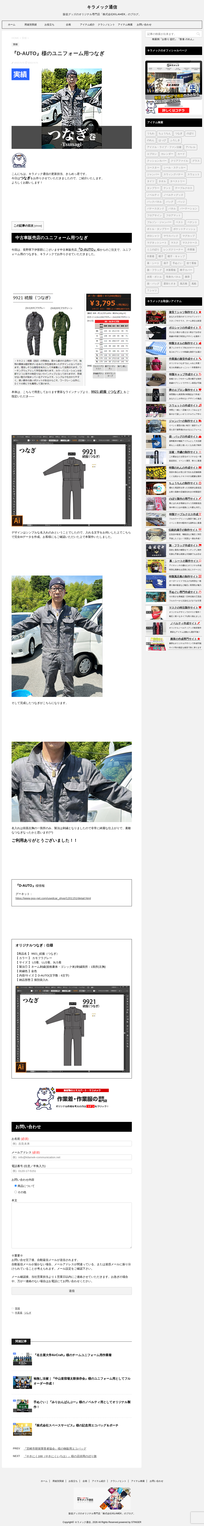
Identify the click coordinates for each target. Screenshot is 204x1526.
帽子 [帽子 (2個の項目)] (161, 256)
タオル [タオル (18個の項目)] (162, 181)
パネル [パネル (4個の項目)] (172, 208)
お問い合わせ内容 (23, 1179)
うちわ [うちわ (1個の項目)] (150, 133)
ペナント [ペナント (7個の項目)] (192, 222)
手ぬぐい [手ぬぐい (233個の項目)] (177, 263)
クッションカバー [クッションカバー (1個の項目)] (157, 161)
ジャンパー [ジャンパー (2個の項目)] (153, 174)
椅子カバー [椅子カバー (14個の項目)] (186, 270)
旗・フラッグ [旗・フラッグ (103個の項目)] (154, 270)
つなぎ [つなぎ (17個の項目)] (178, 133)
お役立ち (49, 24)
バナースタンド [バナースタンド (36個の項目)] (155, 208)
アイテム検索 (125, 24)
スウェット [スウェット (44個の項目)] (193, 174)
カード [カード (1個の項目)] (181, 154)
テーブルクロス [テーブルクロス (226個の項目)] (183, 188)
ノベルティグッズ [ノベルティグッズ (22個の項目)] (173, 195)
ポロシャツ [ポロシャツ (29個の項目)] (153, 236)
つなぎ (27, 1312)
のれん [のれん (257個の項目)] (150, 140)
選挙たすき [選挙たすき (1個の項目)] (169, 284)
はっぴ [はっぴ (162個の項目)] (162, 140)
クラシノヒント (106, 24)
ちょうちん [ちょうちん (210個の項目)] (165, 133)
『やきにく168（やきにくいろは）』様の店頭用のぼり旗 (60, 1456)
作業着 (18, 1312)
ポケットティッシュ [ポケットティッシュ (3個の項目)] (184, 229)
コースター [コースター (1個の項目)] (153, 168)
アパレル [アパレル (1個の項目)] (190, 147)
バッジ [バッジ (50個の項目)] (181, 202)
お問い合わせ (144, 24)
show (38, 225)
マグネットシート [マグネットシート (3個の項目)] (157, 243)
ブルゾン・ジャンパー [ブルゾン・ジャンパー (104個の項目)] (159, 222)
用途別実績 (30, 24)
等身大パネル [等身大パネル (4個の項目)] (173, 277)
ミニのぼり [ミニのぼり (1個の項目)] (153, 249)
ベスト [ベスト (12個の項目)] (179, 222)
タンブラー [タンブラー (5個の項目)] (153, 188)
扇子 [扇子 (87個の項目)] (165, 263)
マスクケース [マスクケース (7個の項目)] (189, 243)
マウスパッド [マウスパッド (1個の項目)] (170, 236)
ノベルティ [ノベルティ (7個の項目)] (153, 195)
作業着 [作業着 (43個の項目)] (150, 256)
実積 (17, 1308)
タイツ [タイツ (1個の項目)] (150, 181)
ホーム (11, 24)
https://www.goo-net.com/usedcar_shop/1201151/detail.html (53, 898)
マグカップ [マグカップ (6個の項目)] (188, 236)
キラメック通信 (102, 7)
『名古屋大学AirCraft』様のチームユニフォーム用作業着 (73, 1355)
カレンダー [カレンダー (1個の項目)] (167, 154)
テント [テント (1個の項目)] (167, 188)
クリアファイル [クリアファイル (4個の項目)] (179, 161)
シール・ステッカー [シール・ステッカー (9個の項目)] (174, 168)
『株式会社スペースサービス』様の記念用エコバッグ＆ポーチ (76, 1425)
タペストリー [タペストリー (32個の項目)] (177, 181)
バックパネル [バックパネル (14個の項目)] (154, 202)
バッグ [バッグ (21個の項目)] (169, 202)
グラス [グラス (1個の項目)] (196, 161)
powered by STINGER (130, 1522)
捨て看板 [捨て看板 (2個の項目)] (191, 263)
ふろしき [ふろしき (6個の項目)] (175, 140)
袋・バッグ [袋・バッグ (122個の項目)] (153, 284)
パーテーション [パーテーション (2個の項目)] (188, 208)
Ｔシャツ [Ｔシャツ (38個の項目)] (152, 290)
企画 (68, 24)
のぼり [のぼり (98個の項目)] (190, 133)
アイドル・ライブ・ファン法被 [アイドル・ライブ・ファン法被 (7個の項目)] (164, 147)
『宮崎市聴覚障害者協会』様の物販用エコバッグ (55, 1448)
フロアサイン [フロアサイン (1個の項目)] (154, 215)
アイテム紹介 (87, 24)
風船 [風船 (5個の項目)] (193, 284)
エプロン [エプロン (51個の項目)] (152, 154)
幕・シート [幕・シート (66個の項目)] (153, 263)
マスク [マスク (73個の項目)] (174, 243)
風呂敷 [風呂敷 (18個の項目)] (183, 284)
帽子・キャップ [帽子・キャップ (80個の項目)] (176, 256)
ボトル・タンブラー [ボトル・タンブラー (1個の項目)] (158, 229)
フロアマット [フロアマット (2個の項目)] (173, 215)
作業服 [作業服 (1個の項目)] (191, 249)
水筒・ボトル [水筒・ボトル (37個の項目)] (154, 277)
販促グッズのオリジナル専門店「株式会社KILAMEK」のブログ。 (102, 1513)
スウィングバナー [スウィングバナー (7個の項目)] (173, 174)
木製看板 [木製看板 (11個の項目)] (171, 270)
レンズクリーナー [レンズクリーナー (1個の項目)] (173, 249)
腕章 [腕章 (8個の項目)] (187, 277)
